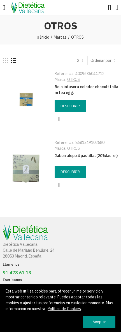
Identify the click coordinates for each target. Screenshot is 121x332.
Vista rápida (59, 119)
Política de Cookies (64, 308)
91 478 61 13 (17, 272)
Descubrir (70, 106)
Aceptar (99, 321)
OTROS (73, 79)
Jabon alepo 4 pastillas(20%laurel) (86, 155)
